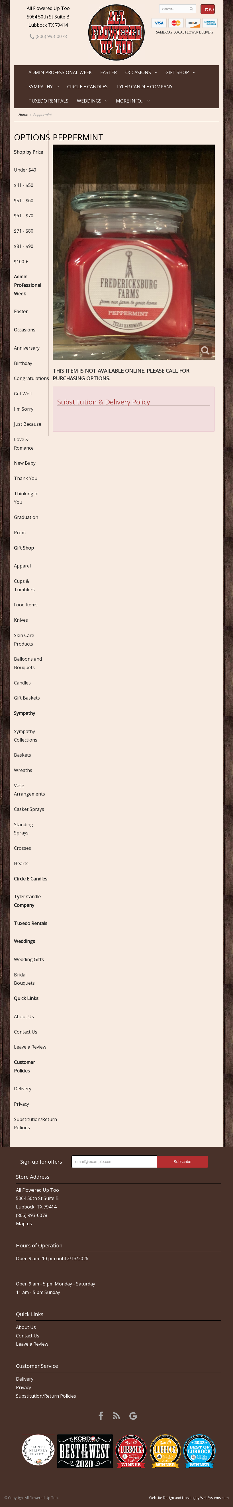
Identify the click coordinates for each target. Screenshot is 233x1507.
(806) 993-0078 (48, 36)
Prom (20, 532)
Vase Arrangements (29, 789)
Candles (22, 683)
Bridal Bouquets (24, 979)
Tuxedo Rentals (48, 101)
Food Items (26, 605)
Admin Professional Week (60, 72)
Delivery (22, 1089)
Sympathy (40, 87)
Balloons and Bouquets (28, 663)
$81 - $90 (23, 246)
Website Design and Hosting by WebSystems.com (189, 1497)
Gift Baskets (27, 698)
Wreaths (23, 770)
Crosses (22, 848)
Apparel (22, 566)
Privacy (21, 1104)
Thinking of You (26, 497)
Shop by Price (28, 152)
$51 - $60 (23, 200)
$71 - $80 (23, 231)
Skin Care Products (24, 639)
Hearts (21, 863)
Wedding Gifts (29, 959)
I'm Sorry (23, 409)
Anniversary (27, 348)
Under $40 (25, 170)
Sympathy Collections (25, 735)
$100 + (21, 261)
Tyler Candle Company (144, 87)
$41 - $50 (23, 185)
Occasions (138, 72)
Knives (21, 620)
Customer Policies (24, 1066)
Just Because (27, 424)
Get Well (23, 394)
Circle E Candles (87, 87)
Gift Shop (177, 72)
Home (23, 114)
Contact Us (25, 1032)
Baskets (22, 755)
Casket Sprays (29, 809)
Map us (24, 1223)
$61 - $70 (23, 215)
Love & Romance (24, 443)
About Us (24, 1016)
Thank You (25, 478)
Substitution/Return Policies (31, 1123)
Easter (108, 72)
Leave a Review (30, 1047)
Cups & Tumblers (24, 585)
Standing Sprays (23, 828)
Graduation (26, 517)
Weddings (89, 101)
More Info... (130, 101)
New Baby (25, 463)
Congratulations (31, 378)
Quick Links (26, 998)
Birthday (23, 363)
